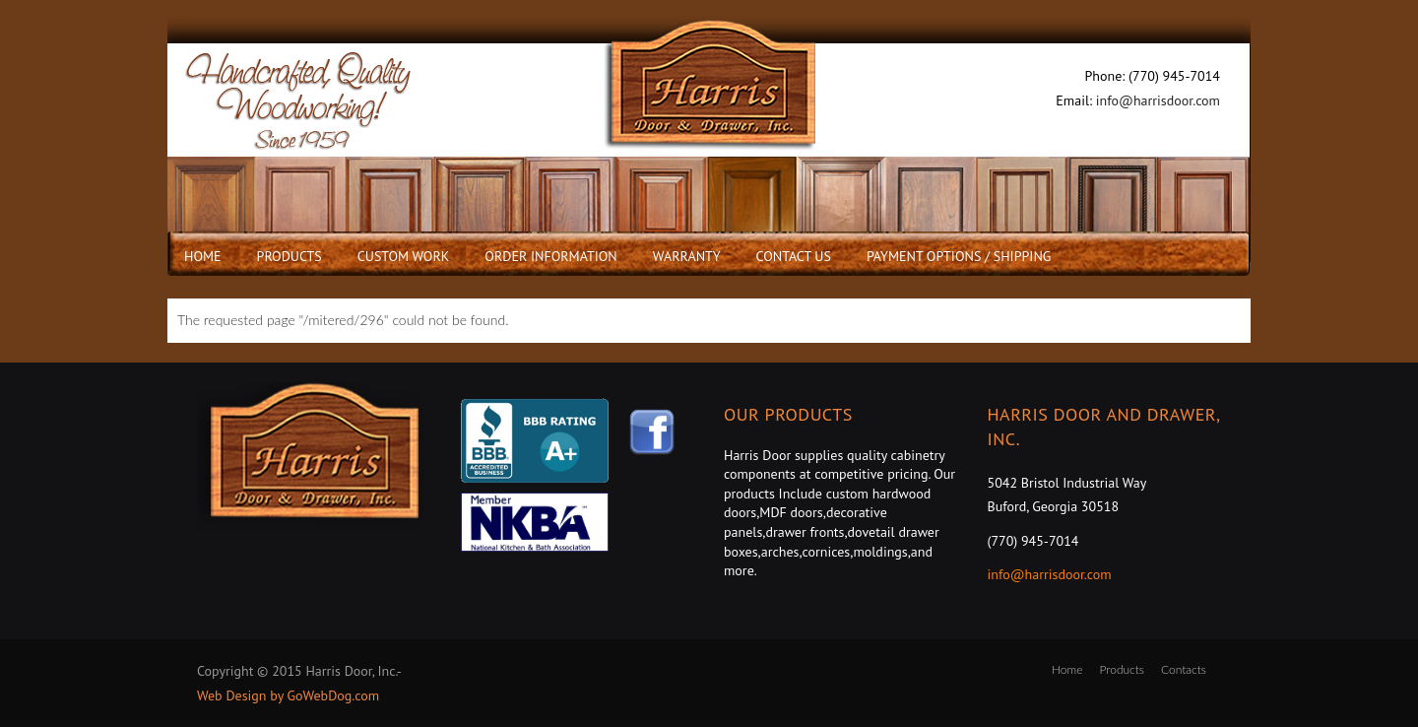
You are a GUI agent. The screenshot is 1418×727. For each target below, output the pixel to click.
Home (203, 256)
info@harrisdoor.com (1158, 100)
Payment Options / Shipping (959, 256)
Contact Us (793, 256)
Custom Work (403, 256)
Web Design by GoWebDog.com (288, 695)
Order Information (550, 256)
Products (289, 256)
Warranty (687, 256)
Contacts (1183, 669)
